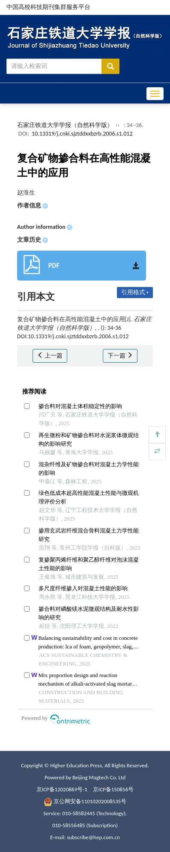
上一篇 (50, 355)
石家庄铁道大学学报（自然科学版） (65, 125)
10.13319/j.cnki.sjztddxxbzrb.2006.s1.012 (82, 133)
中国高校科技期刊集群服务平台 (48, 7)
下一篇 (120, 355)
